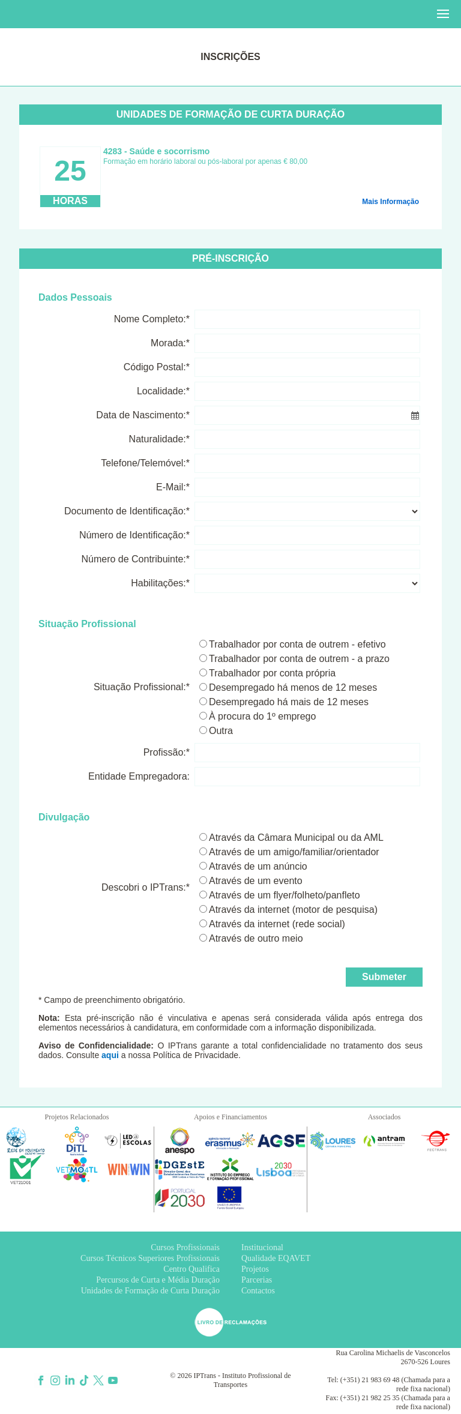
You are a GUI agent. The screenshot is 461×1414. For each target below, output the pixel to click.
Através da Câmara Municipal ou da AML (296, 837)
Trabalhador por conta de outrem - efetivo (297, 644)
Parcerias (256, 1279)
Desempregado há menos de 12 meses (293, 687)
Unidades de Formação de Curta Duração (150, 1290)
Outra (221, 731)
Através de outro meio (256, 938)
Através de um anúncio (258, 866)
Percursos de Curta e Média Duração (158, 1279)
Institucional (262, 1247)
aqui (110, 1055)
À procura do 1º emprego (262, 716)
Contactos (258, 1290)
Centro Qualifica (191, 1269)
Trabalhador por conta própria (272, 673)
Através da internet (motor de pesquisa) (293, 909)
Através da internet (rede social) (277, 924)
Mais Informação (390, 201)
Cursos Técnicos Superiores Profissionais (150, 1258)
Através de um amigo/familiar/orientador (294, 852)
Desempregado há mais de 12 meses (289, 702)
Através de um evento (256, 881)
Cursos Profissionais (185, 1247)
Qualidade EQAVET (275, 1258)
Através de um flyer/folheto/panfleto (284, 895)
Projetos (255, 1269)
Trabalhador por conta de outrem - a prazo (299, 659)
